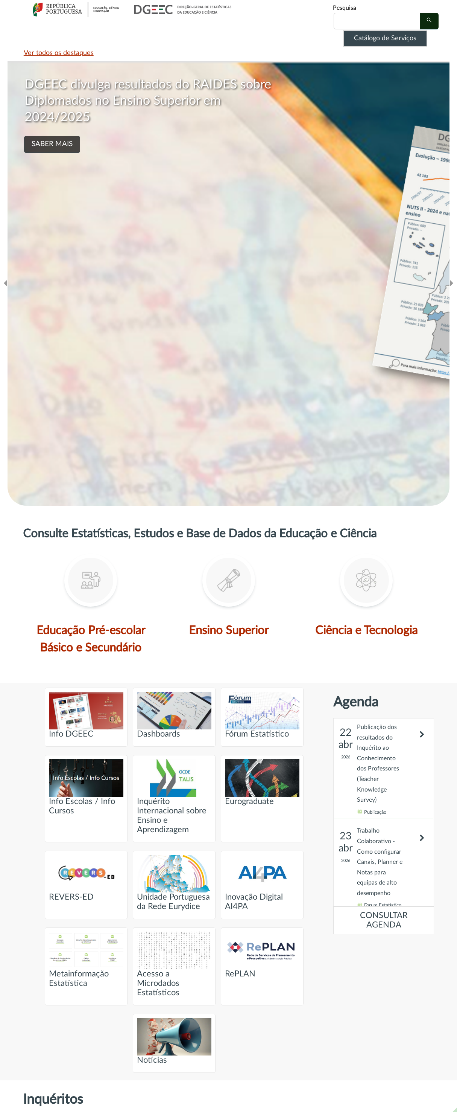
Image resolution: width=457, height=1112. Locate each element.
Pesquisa (344, 8)
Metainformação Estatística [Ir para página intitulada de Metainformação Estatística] (86, 959)
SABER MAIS (52, 144)
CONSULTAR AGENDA (384, 920)
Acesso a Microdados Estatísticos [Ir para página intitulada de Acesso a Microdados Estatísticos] (174, 964)
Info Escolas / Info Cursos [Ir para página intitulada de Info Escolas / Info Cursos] (86, 787)
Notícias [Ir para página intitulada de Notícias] (174, 1041)
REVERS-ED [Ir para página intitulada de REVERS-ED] (86, 878)
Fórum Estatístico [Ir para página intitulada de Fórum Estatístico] (262, 715)
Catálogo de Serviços (385, 38)
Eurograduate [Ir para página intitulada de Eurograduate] (262, 782)
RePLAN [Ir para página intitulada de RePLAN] (262, 955)
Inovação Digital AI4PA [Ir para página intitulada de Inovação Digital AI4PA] (262, 883)
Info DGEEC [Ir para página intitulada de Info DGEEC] (86, 715)
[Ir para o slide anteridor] (5, 283)
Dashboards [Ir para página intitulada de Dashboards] (174, 715)
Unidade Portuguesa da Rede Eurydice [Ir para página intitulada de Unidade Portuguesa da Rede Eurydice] (174, 883)
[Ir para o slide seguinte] (451, 283)
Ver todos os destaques (59, 53)
